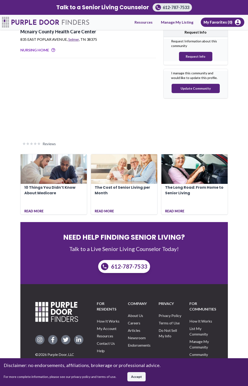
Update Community (196, 88)
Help (101, 350)
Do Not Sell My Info (168, 333)
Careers (134, 323)
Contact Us (106, 343)
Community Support (198, 357)
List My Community (198, 331)
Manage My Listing (177, 22)
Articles (134, 330)
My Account (106, 328)
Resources (144, 22)
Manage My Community (199, 344)
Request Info (195, 56)
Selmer (73, 39)
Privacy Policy (170, 315)
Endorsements (139, 345)
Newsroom (137, 338)
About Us (135, 315)
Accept (136, 377)
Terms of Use (169, 323)
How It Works (108, 321)
